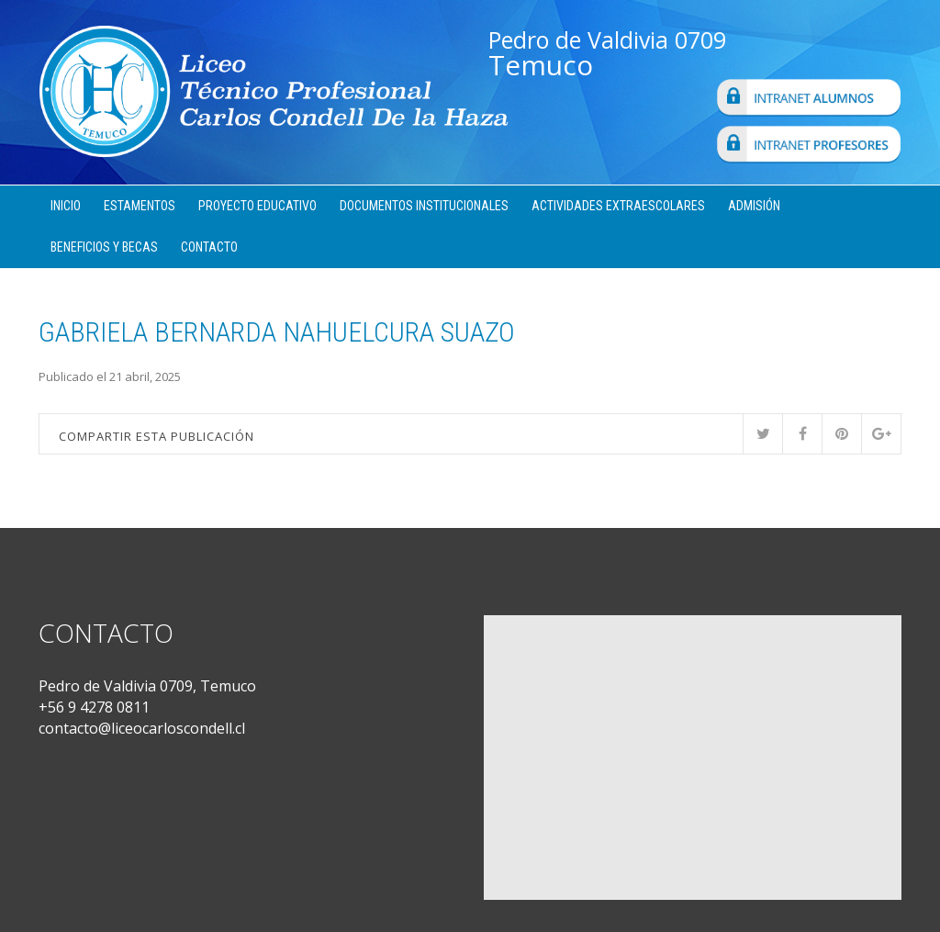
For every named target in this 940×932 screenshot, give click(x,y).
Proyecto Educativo (257, 205)
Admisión (754, 205)
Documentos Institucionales (424, 205)
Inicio (65, 205)
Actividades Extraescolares (618, 205)
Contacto (209, 247)
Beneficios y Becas (104, 247)
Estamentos (139, 205)
